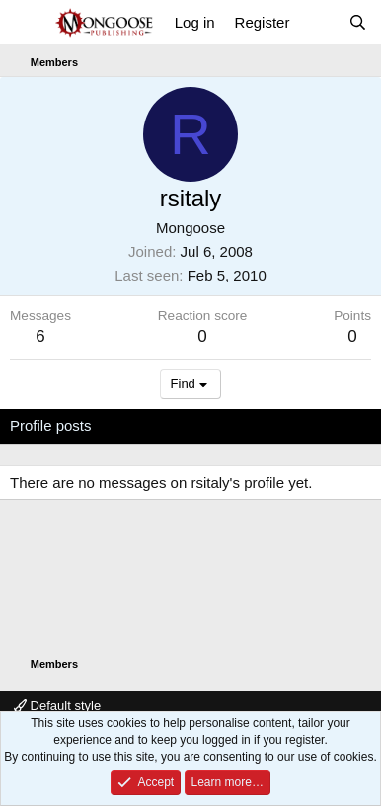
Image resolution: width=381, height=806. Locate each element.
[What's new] (318, 22)
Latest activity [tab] (156, 425)
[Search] (358, 22)
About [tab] (316, 425)
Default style (57, 705)
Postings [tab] (248, 425)
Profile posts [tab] (51, 425)
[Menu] (27, 22)
